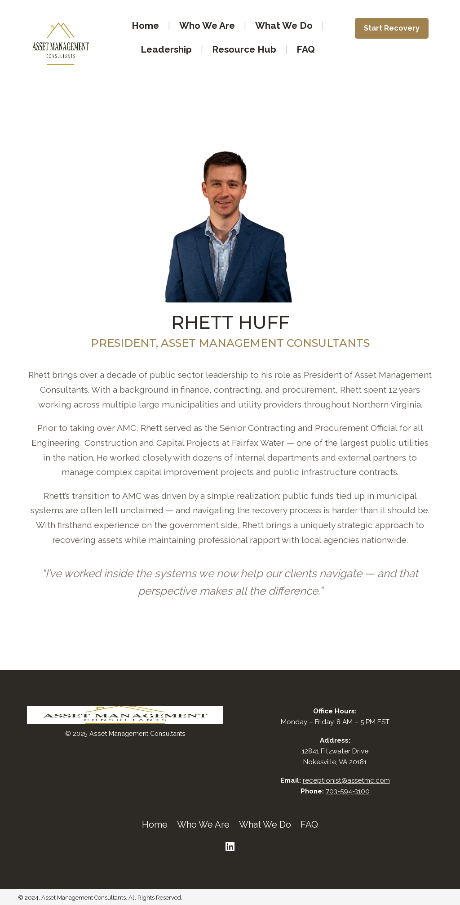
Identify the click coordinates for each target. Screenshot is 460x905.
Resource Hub (244, 49)
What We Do (284, 25)
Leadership (166, 49)
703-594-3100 (348, 791)
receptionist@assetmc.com (346, 780)
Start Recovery (392, 28)
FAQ (305, 49)
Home (145, 25)
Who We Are (207, 25)
